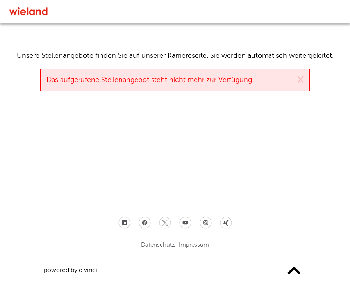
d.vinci (88, 270)
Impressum (194, 245)
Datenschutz (158, 245)
